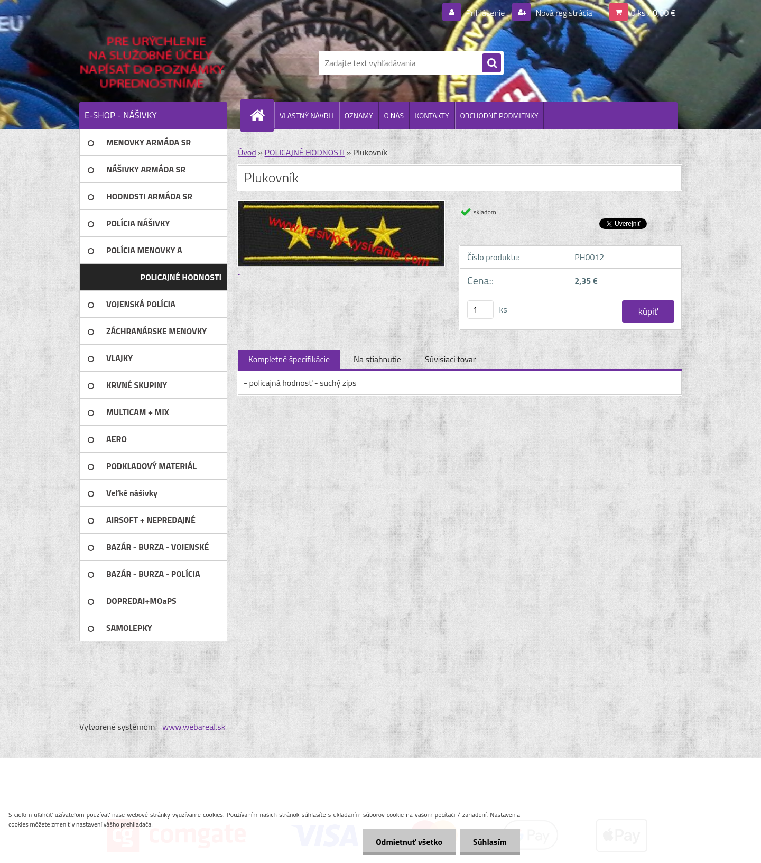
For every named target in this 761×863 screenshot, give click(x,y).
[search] (491, 63)
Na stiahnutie (377, 359)
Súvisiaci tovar (450, 359)
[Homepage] (261, 115)
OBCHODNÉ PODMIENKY (499, 115)
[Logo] (152, 62)
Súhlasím (490, 842)
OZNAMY (359, 115)
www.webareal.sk (194, 726)
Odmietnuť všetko (409, 842)
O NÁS (394, 115)
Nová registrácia (563, 12)
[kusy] (480, 309)
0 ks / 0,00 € (653, 12)
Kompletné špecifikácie (289, 359)
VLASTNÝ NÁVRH (306, 115)
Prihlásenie (485, 12)
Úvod (247, 152)
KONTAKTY (432, 115)
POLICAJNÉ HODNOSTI (304, 152)
